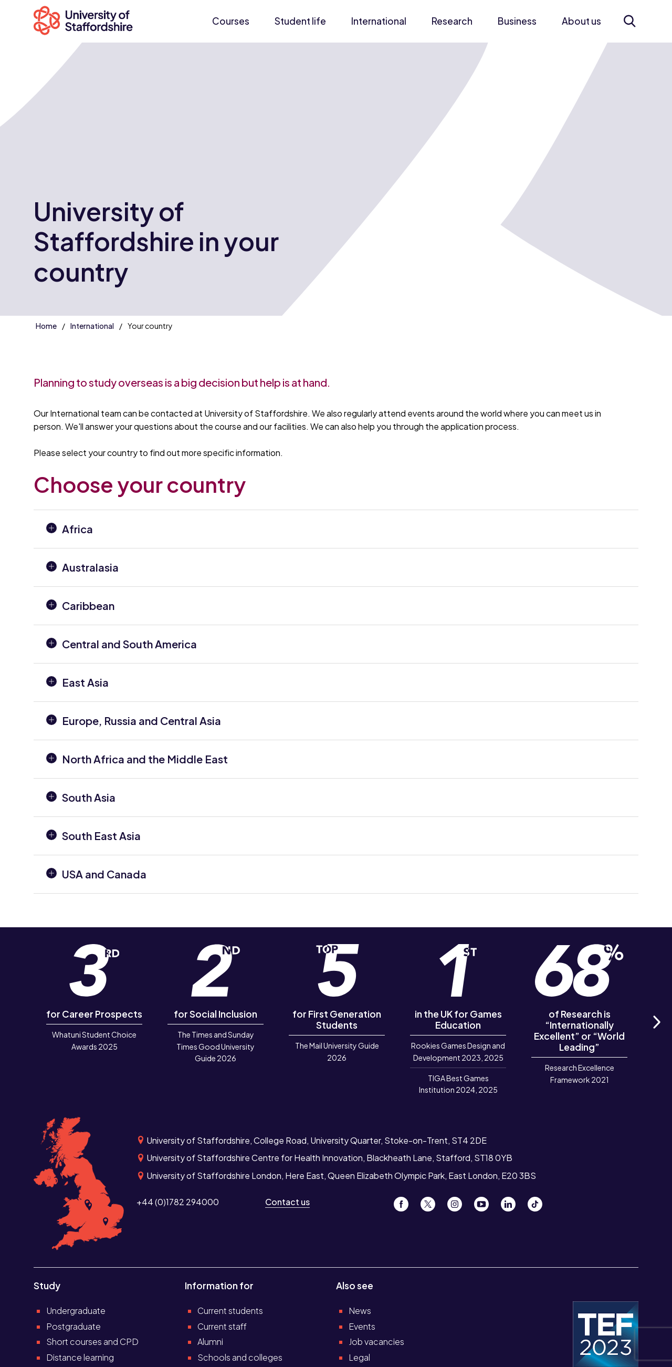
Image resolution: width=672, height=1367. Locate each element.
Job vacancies (376, 1341)
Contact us (287, 1201)
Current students (230, 1310)
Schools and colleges (239, 1357)
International (378, 21)
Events (362, 1326)
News (360, 1310)
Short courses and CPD (92, 1341)
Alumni (210, 1341)
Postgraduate (73, 1326)
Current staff (222, 1326)
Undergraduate (76, 1310)
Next (656, 1034)
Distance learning (80, 1357)
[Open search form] (629, 21)
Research (452, 21)
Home (46, 325)
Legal (359, 1357)
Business (517, 21)
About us (581, 21)
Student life (300, 21)
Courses (230, 21)
